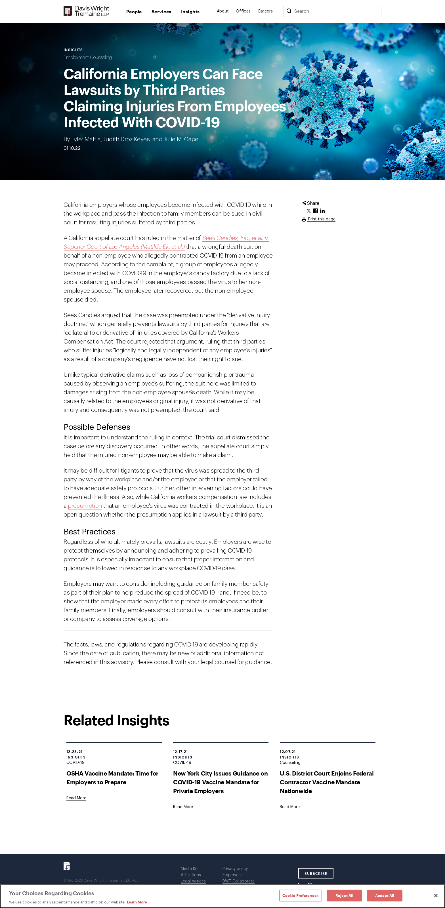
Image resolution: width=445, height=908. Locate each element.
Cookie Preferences (300, 895)
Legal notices (193, 881)
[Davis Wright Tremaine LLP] (86, 11)
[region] (222, 896)
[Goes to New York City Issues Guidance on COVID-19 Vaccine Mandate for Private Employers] (183, 807)
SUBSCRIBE (316, 873)
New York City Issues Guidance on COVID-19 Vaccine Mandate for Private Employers (220, 782)
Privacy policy (235, 869)
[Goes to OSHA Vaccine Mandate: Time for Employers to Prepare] (76, 798)
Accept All (384, 895)
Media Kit (189, 869)
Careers (265, 11)
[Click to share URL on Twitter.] (309, 211)
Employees (232, 875)
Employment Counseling (88, 57)
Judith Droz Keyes (126, 139)
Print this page (321, 219)
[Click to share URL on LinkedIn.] (322, 211)
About (223, 11)
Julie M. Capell (182, 139)
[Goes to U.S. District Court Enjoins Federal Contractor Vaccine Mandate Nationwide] (290, 807)
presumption (85, 506)
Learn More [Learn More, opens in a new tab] (137, 902)
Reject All (344, 895)
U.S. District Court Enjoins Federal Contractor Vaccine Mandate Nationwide (326, 782)
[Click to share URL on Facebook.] (315, 211)
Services (161, 11)
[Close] (436, 895)
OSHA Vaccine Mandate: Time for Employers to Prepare (112, 777)
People (134, 11)
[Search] (288, 11)
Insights (190, 11)
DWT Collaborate (238, 881)
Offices (243, 11)
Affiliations (191, 875)
